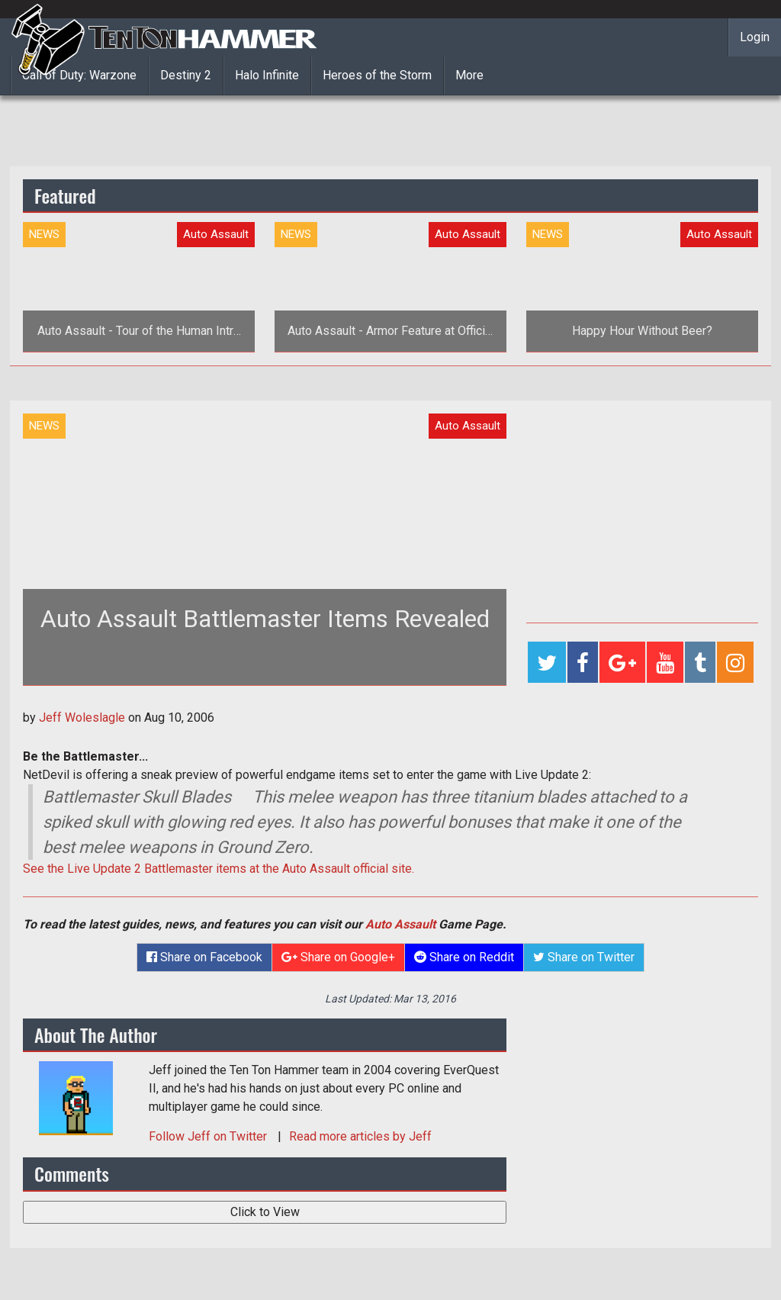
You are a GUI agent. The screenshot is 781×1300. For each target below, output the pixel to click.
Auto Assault (400, 924)
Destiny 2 (185, 75)
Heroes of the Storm (377, 75)
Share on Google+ (338, 957)
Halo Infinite (267, 75)
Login (755, 37)
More (469, 75)
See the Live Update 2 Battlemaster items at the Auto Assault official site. (218, 868)
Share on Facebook (204, 957)
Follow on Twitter (209, 1136)
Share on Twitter (584, 957)
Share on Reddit (464, 957)
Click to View (265, 1212)
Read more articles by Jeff (360, 1136)
